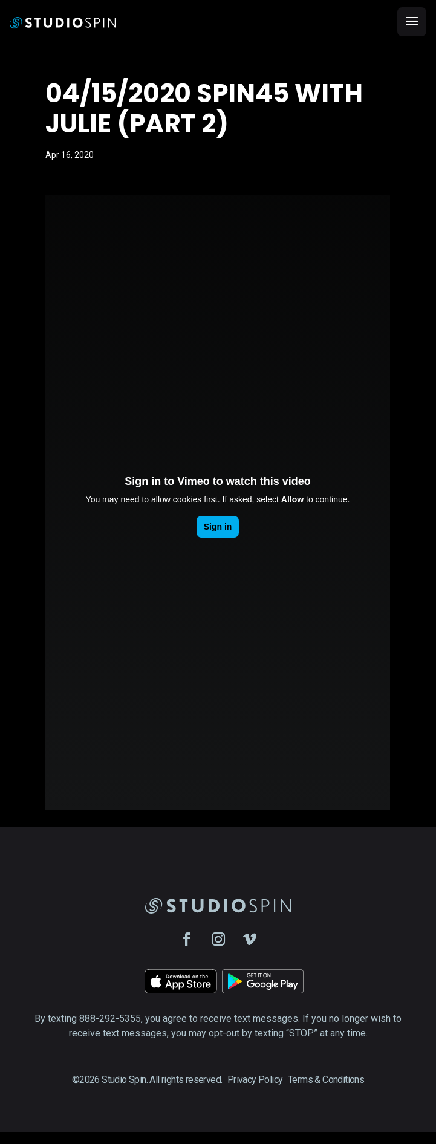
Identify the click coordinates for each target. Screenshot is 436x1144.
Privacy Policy (255, 1079)
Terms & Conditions (326, 1079)
